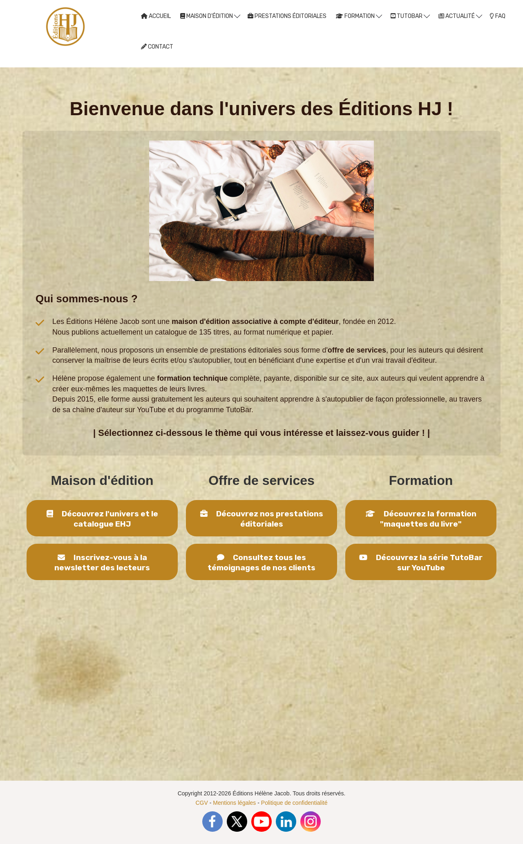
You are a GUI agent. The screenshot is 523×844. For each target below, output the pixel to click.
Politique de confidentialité (294, 802)
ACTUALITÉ (460, 16)
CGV (202, 802)
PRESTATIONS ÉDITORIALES (287, 16)
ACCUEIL (156, 16)
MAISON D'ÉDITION (210, 16)
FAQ (497, 16)
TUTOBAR (410, 16)
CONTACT (157, 46)
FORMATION (359, 16)
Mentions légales (234, 802)
